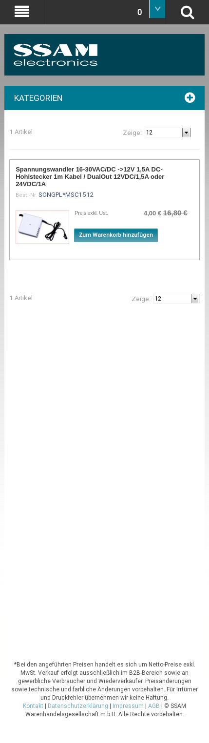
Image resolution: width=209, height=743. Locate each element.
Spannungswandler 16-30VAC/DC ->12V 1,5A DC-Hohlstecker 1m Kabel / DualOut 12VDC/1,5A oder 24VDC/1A (90, 177)
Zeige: (132, 132)
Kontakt (33, 706)
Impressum (128, 706)
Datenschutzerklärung (78, 706)
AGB (154, 706)
